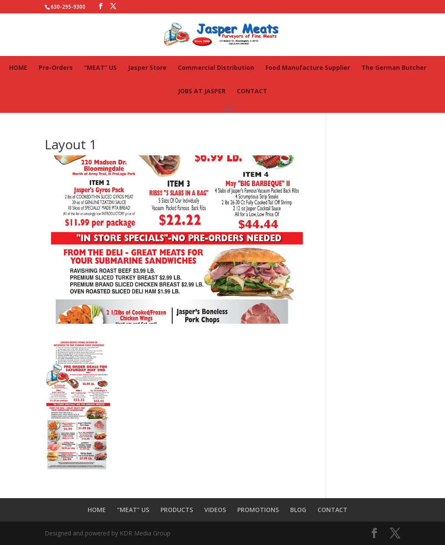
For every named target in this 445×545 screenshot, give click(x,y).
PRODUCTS (176, 510)
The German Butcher (393, 67)
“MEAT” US (100, 67)
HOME (18, 67)
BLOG (298, 510)
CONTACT (252, 91)
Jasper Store (147, 67)
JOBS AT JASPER (202, 91)
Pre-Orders (56, 67)
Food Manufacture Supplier (307, 67)
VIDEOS (215, 510)
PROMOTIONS (258, 510)
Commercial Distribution (216, 67)
